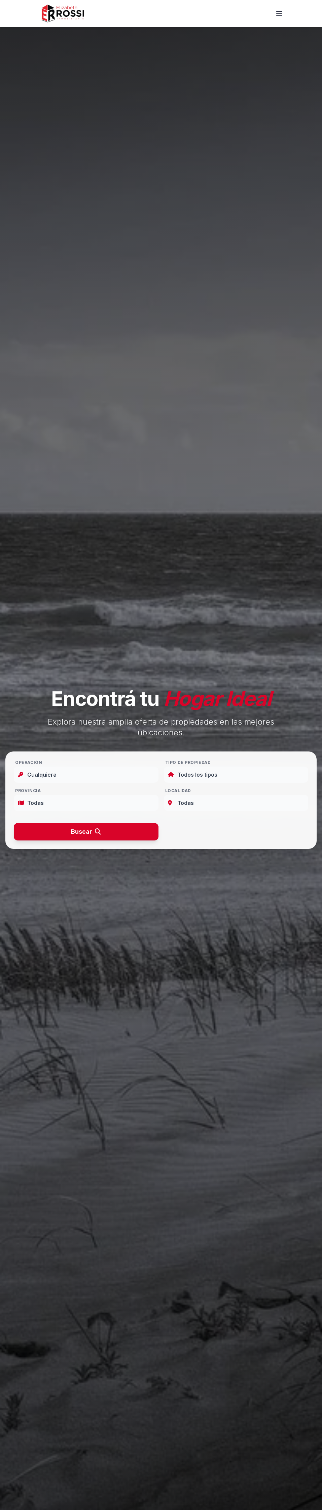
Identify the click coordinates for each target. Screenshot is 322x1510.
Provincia (28, 790)
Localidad (178, 790)
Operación (28, 762)
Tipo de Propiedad (188, 762)
